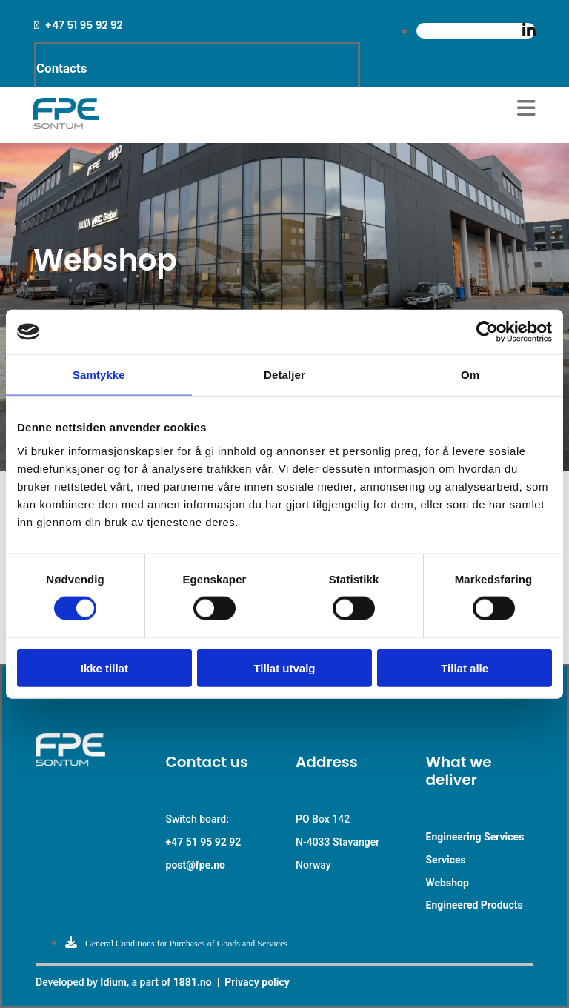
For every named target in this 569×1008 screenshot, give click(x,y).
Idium (113, 982)
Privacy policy (257, 982)
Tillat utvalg (284, 667)
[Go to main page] (66, 124)
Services (446, 860)
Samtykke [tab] (99, 374)
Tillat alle (464, 667)
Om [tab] (470, 374)
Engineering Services (475, 837)
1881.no (192, 982)
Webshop (447, 883)
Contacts (61, 68)
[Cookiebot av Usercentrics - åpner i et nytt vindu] (487, 332)
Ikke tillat (104, 667)
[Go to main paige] (90, 761)
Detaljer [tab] (284, 374)
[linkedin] (529, 31)
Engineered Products (474, 905)
